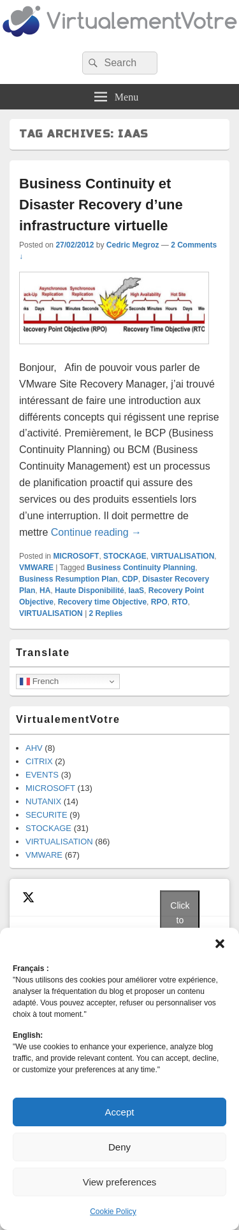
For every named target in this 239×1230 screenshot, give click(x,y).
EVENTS (42, 774)
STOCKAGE (125, 556)
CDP (130, 579)
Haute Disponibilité (89, 590)
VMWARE (36, 567)
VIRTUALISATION (183, 556)
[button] (220, 943)
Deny (119, 1147)
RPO (159, 602)
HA (45, 590)
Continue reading (96, 532)
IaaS (136, 590)
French (39, 681)
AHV (34, 748)
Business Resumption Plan (68, 579)
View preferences (120, 1182)
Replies (106, 613)
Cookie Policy (113, 1211)
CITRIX (39, 761)
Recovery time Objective (102, 602)
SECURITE (46, 815)
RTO (179, 602)
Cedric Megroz (132, 245)
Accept (119, 1112)
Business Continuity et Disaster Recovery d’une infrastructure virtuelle (101, 205)
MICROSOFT (76, 556)
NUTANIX (43, 801)
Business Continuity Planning (141, 567)
